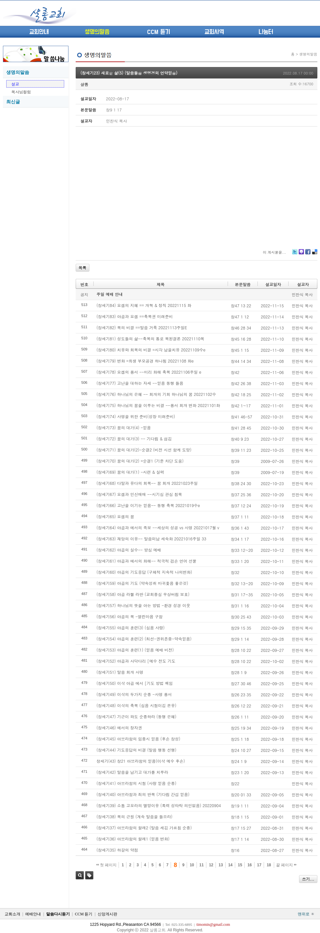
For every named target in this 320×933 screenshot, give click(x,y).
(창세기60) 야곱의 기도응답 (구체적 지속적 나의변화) (144, 572)
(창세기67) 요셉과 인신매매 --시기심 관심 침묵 (139, 494)
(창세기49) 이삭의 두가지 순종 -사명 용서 (134, 694)
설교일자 (273, 284)
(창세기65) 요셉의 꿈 (115, 516)
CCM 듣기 (158, 32)
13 (220, 865)
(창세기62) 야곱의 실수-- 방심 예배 (129, 549)
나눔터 (265, 32)
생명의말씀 (97, 32)
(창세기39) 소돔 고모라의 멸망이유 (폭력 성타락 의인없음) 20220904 (159, 805)
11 (201, 865)
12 (211, 865)
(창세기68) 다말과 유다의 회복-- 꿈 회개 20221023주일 (147, 483)
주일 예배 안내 (110, 294)
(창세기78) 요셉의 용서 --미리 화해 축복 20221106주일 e (149, 372)
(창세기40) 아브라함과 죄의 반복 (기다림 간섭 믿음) (143, 794)
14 (230, 865)
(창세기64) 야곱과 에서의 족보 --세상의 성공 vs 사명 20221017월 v (158, 527)
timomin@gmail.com (213, 924)
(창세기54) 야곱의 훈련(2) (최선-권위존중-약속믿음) (144, 638)
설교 (15, 84)
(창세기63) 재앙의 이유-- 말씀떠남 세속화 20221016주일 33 (151, 538)
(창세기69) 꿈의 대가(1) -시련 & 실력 (130, 472)
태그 (89, 875)
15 (240, 865)
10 (192, 865)
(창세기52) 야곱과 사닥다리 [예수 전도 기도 (136, 661)
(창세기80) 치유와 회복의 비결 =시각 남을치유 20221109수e (151, 349)
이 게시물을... (274, 252)
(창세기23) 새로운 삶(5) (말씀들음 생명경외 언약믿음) (129, 73)
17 (259, 865)
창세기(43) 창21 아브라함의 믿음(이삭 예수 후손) (141, 761)
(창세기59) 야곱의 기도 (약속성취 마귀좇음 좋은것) (142, 583)
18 (269, 865)
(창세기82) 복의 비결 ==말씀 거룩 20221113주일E (142, 327)
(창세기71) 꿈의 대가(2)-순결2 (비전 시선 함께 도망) (144, 449)
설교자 (303, 284)
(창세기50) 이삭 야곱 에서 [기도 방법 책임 (135, 683)
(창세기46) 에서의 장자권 (119, 727)
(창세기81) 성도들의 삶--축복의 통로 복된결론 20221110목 (150, 338)
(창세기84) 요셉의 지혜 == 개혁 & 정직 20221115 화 (144, 305)
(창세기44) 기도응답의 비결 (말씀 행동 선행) (137, 750)
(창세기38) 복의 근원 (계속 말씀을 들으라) (135, 816)
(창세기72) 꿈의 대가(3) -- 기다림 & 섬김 (134, 438)
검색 (80, 875)
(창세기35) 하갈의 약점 (117, 850)
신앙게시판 (107, 914)
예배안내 (33, 914)
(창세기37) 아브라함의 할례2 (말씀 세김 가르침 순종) (144, 827)
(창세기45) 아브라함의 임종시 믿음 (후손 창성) (138, 738)
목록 (82, 267)
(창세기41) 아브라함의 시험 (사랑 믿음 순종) (137, 783)
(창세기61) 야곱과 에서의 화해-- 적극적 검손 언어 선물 (147, 561)
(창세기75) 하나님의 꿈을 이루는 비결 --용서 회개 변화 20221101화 (158, 405)
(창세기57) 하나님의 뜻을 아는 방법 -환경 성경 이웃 (143, 605)
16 (249, 865)
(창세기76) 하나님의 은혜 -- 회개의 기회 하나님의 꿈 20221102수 (156, 394)
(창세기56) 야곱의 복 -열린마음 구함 (130, 616)
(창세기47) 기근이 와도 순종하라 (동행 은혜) (137, 716)
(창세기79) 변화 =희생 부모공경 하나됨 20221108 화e (145, 361)
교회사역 (214, 32)
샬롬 (84, 84)
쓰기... (308, 879)
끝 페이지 (286, 865)
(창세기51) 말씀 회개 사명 (120, 672)
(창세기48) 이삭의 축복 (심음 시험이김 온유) (137, 705)
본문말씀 (243, 284)
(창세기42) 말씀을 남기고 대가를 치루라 (132, 772)
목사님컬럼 (21, 91)
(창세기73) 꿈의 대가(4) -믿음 (124, 427)
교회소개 (12, 914)
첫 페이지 (106, 865)
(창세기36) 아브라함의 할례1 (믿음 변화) (133, 838)
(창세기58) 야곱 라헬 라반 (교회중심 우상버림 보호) (143, 594)
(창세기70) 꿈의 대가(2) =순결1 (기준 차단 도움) (140, 461)
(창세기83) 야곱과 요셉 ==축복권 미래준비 (135, 316)
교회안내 (39, 32)
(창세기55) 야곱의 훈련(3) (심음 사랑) (131, 627)
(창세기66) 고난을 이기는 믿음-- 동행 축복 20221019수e (148, 505)
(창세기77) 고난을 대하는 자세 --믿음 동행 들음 (140, 383)
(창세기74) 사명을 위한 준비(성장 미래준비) (136, 416)
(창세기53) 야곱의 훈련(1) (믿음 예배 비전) (135, 650)
